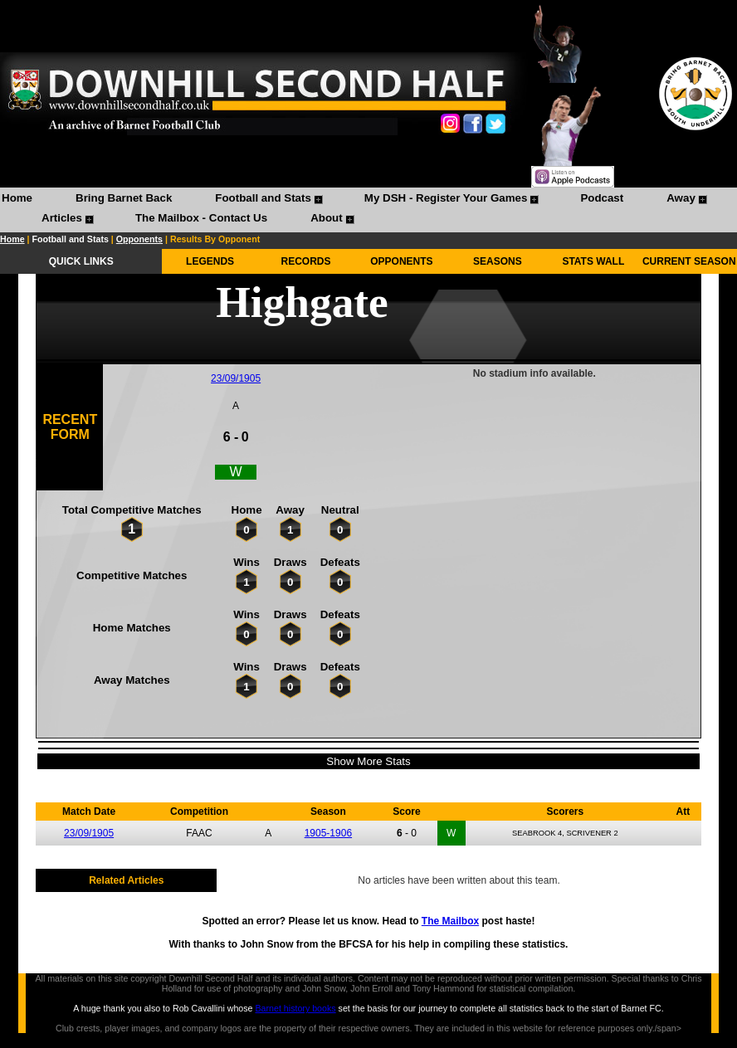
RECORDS (306, 261)
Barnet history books (295, 1008)
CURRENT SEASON (689, 261)
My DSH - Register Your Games (446, 198)
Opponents (139, 239)
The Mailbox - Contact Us (201, 218)
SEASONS (497, 261)
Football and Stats (263, 198)
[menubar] (368, 210)
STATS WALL (593, 261)
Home (17, 198)
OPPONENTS (401, 261)
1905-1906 (328, 833)
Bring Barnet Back (124, 198)
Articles (61, 218)
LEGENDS (210, 261)
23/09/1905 (236, 378)
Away (681, 198)
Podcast (601, 198)
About (326, 218)
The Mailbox (450, 921)
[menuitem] (17, 200)
